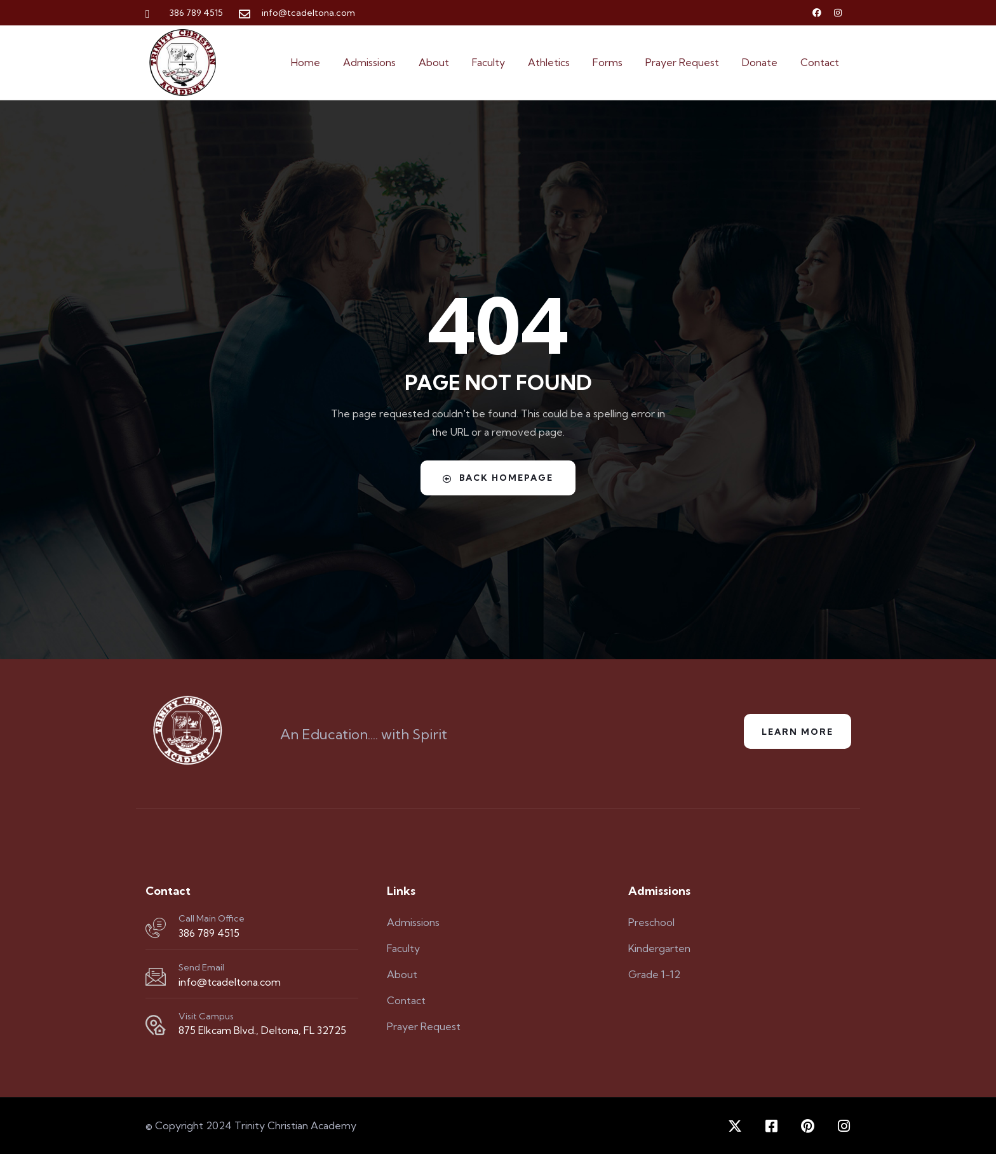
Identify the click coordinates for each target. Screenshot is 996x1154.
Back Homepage (498, 477)
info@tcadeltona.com (229, 982)
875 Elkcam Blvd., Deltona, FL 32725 (262, 1030)
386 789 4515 (208, 933)
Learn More (795, 731)
